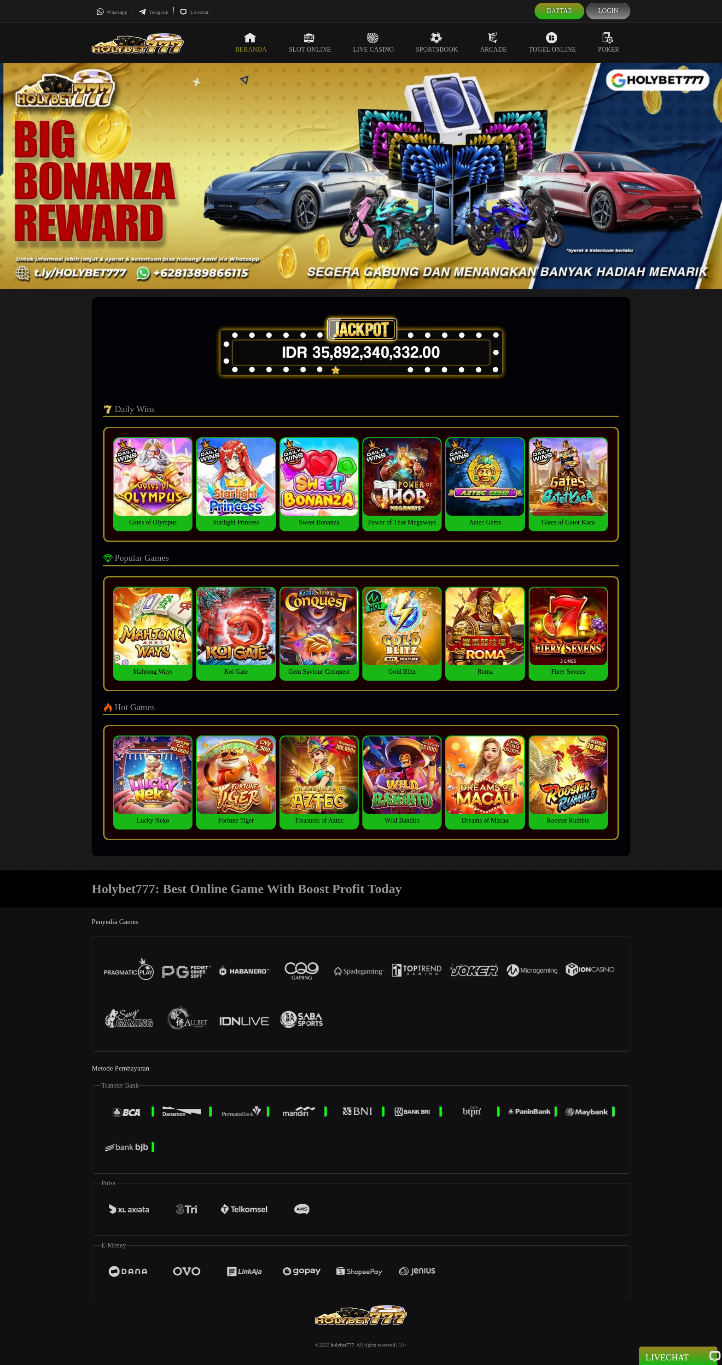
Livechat (194, 12)
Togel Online (552, 42)
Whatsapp (111, 12)
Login (608, 10)
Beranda (251, 42)
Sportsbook (437, 42)
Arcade (493, 42)
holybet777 (342, 1344)
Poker (608, 42)
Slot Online (310, 42)
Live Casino (373, 42)
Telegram (154, 12)
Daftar (559, 10)
